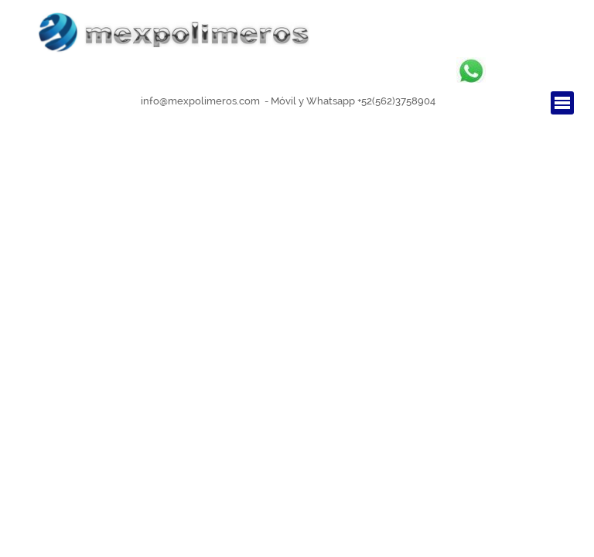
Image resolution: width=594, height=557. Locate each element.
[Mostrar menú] (562, 103)
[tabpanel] (288, 100)
